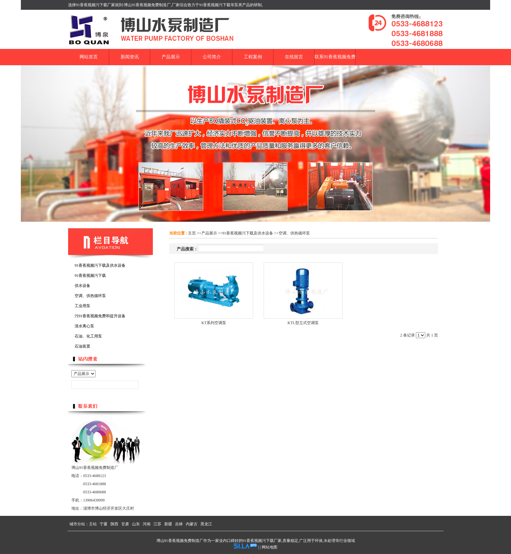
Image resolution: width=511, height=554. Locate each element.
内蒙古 (191, 524)
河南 (147, 524)
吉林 (179, 524)
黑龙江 (206, 524)
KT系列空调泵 (213, 323)
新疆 (168, 524)
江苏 (157, 524)
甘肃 (125, 524)
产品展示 (209, 233)
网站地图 (269, 547)
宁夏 (104, 524)
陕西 (114, 524)
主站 (93, 524)
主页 (192, 233)
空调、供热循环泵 (294, 233)
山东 (136, 524)
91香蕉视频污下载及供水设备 (247, 233)
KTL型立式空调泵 (302, 323)
